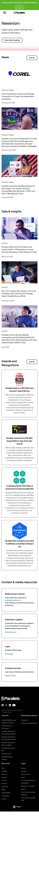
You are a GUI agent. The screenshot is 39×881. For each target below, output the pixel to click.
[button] (19, 807)
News (3, 789)
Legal (23, 777)
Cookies (23, 771)
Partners (4, 774)
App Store (5, 786)
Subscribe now (10, 632)
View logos (9, 654)
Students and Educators (29, 723)
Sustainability (6, 793)
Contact (4, 780)
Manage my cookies (27, 786)
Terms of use (25, 774)
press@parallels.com (13, 600)
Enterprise (24, 720)
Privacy (23, 768)
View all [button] (32, 58)
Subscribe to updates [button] (12, 40)
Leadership (5, 796)
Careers (4, 799)
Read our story (10, 676)
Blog (3, 768)
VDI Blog (4, 771)
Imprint (23, 789)
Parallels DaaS (6, 754)
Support (4, 777)
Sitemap (4, 783)
